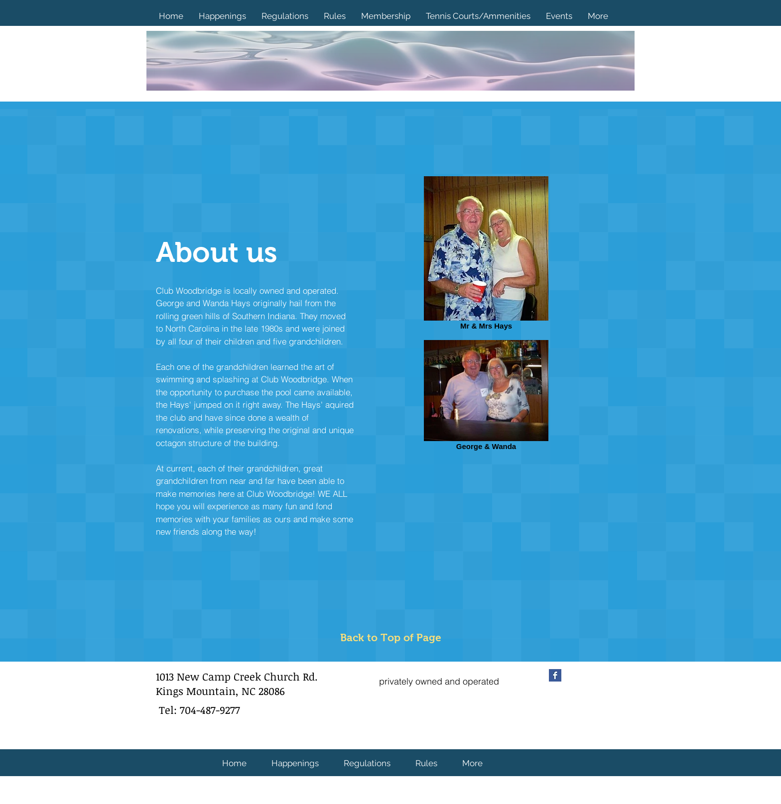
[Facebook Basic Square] (555, 675)
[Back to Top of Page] (390, 638)
